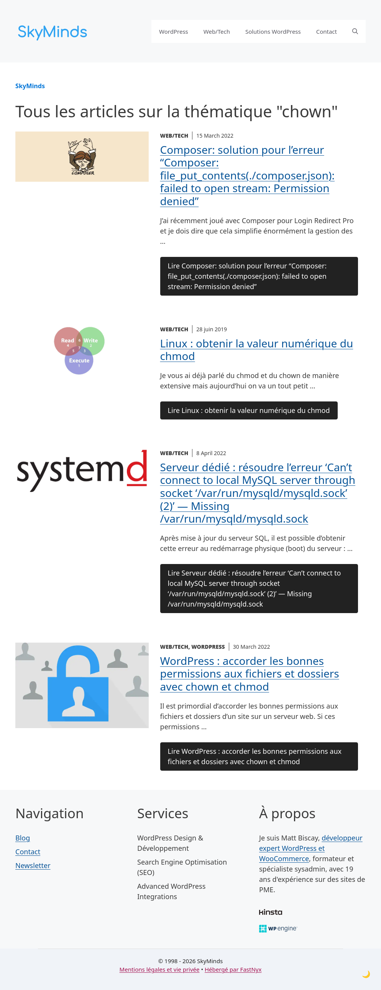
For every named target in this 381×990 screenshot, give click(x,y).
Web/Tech (217, 31)
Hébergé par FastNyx (233, 969)
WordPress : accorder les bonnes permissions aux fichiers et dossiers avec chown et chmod (249, 673)
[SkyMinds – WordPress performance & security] (53, 30)
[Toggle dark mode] (366, 974)
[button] (355, 31)
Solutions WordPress (273, 31)
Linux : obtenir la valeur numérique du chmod (256, 349)
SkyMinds (30, 86)
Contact (326, 31)
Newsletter (33, 865)
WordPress (173, 31)
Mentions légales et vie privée (160, 969)
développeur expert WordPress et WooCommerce (311, 848)
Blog (22, 837)
